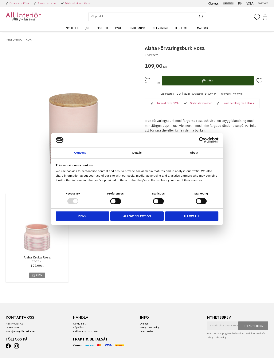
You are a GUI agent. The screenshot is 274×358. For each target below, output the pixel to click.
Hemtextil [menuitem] (182, 28)
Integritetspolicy (149, 327)
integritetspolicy (216, 337)
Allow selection (137, 216)
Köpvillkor (78, 327)
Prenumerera (253, 326)
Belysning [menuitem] (160, 28)
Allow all (191, 216)
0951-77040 (12, 327)
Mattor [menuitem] (202, 28)
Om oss (144, 324)
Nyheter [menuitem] (72, 28)
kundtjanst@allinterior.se (20, 331)
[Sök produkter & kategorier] (147, 17)
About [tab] (194, 152)
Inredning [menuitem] (138, 28)
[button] (257, 17)
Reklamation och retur (86, 331)
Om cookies (147, 331)
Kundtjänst (79, 324)
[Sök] (201, 17)
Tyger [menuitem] (119, 28)
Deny (82, 216)
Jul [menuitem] (87, 28)
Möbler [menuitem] (102, 28)
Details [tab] (137, 152)
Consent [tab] (80, 152)
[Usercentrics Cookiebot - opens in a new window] (201, 140)
